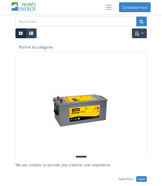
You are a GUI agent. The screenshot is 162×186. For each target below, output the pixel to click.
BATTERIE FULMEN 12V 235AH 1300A (81, 170)
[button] (139, 33)
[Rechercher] (141, 21)
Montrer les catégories (36, 47)
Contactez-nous (134, 7)
